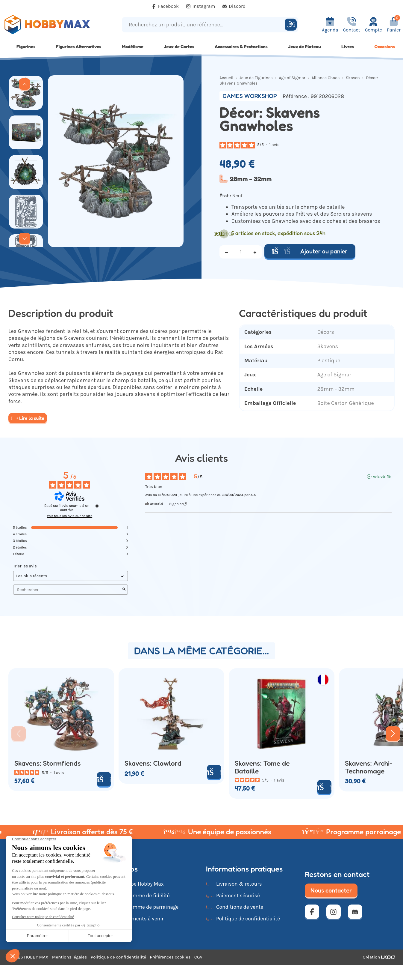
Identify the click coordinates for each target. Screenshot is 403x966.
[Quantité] (240, 252)
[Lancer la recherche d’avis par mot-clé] (124, 590)
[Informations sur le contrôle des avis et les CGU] (97, 506)
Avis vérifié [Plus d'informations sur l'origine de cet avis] (381, 476)
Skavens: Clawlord (153, 763)
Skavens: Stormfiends (47, 763)
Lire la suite (27, 418)
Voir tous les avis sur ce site (69, 516)
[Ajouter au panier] (104, 779)
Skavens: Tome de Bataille (262, 767)
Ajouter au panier (310, 251)
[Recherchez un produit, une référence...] (204, 25)
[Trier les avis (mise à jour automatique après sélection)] (70, 576)
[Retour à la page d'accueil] (50, 24)
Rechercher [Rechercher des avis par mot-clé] (67, 590)
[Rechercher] (291, 25)
